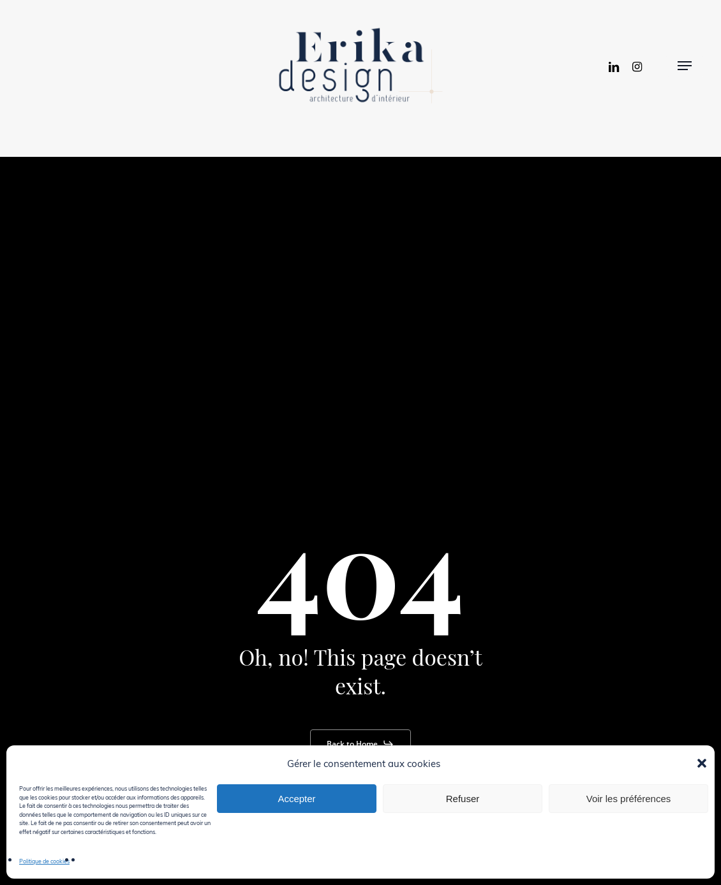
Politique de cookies (44, 861)
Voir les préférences (628, 798)
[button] (701, 763)
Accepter (296, 798)
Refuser (463, 798)
